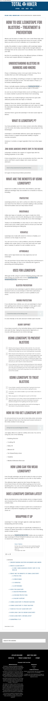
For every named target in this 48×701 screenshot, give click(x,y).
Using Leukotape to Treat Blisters (21, 605)
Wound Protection (19, 595)
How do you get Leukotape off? (20, 609)
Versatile (16, 582)
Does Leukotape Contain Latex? (20, 616)
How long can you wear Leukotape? (22, 612)
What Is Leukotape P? (16, 566)
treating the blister (33, 86)
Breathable (17, 579)
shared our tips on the (21, 535)
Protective (16, 576)
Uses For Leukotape (16, 589)
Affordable (17, 586)
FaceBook (34, 666)
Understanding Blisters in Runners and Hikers (25, 562)
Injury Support (18, 598)
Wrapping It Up (15, 619)
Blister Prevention (19, 591)
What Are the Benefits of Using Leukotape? (24, 573)
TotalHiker (24, 4)
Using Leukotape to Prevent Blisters (22, 602)
